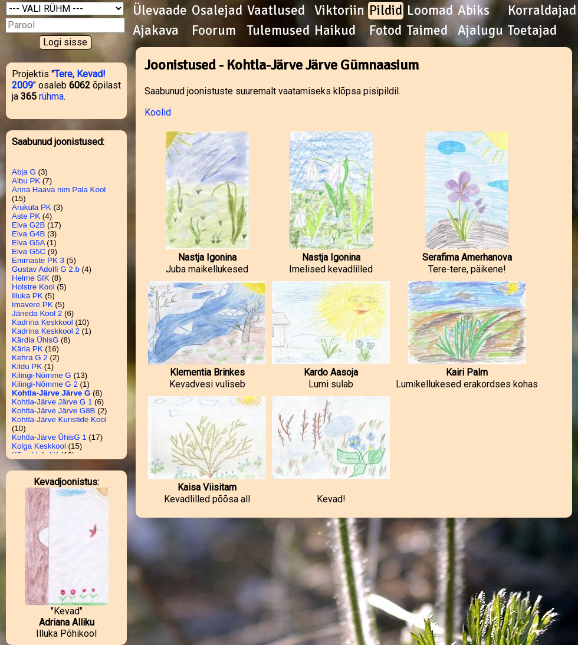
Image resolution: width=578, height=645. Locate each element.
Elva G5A (28, 242)
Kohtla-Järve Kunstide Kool (59, 419)
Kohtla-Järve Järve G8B (54, 410)
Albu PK (26, 180)
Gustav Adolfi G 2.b (46, 269)
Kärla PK (27, 348)
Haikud (335, 30)
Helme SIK (31, 278)
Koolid (157, 112)
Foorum (214, 30)
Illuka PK (27, 295)
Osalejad (217, 10)
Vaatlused (276, 10)
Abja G (24, 171)
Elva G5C (28, 251)
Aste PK (26, 216)
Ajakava (156, 30)
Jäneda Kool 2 (37, 313)
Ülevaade (160, 10)
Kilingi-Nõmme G (41, 375)
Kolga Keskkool (39, 446)
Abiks (474, 10)
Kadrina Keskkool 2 (46, 331)
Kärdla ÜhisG (35, 339)
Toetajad (532, 30)
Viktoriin (339, 10)
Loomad (430, 10)
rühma (51, 96)
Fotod (385, 30)
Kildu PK (27, 366)
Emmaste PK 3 (38, 260)
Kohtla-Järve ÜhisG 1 (49, 437)
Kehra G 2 (30, 357)
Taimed (427, 30)
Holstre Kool (33, 286)
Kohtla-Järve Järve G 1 (52, 401)
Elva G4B (28, 233)
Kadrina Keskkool (42, 322)
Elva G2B (28, 225)
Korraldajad (542, 10)
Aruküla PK (31, 207)
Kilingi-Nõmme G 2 (45, 384)
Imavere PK (32, 304)
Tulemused (278, 30)
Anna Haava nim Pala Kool (59, 189)
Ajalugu (480, 30)
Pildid (385, 10)
